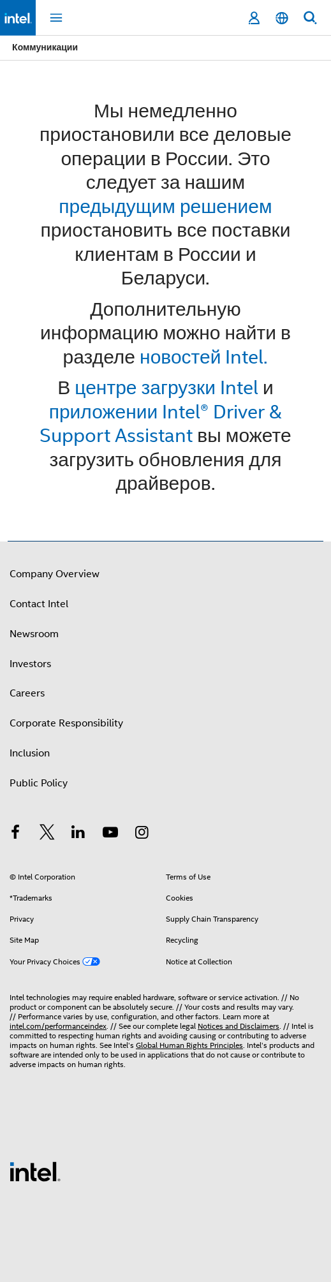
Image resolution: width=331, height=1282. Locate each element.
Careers (27, 693)
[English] (281, 18)
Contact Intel (39, 604)
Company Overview (54, 574)
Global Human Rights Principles (189, 1045)
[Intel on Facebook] (15, 834)
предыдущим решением (165, 206)
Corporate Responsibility (66, 723)
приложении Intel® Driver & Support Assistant (161, 424)
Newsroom (34, 634)
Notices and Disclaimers (238, 1026)
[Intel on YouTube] (110, 834)
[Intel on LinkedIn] (78, 834)
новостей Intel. (204, 357)
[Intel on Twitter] (47, 834)
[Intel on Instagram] (141, 834)
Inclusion (30, 753)
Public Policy (39, 783)
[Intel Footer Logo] (35, 1171)
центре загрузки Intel (166, 387)
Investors (30, 664)
